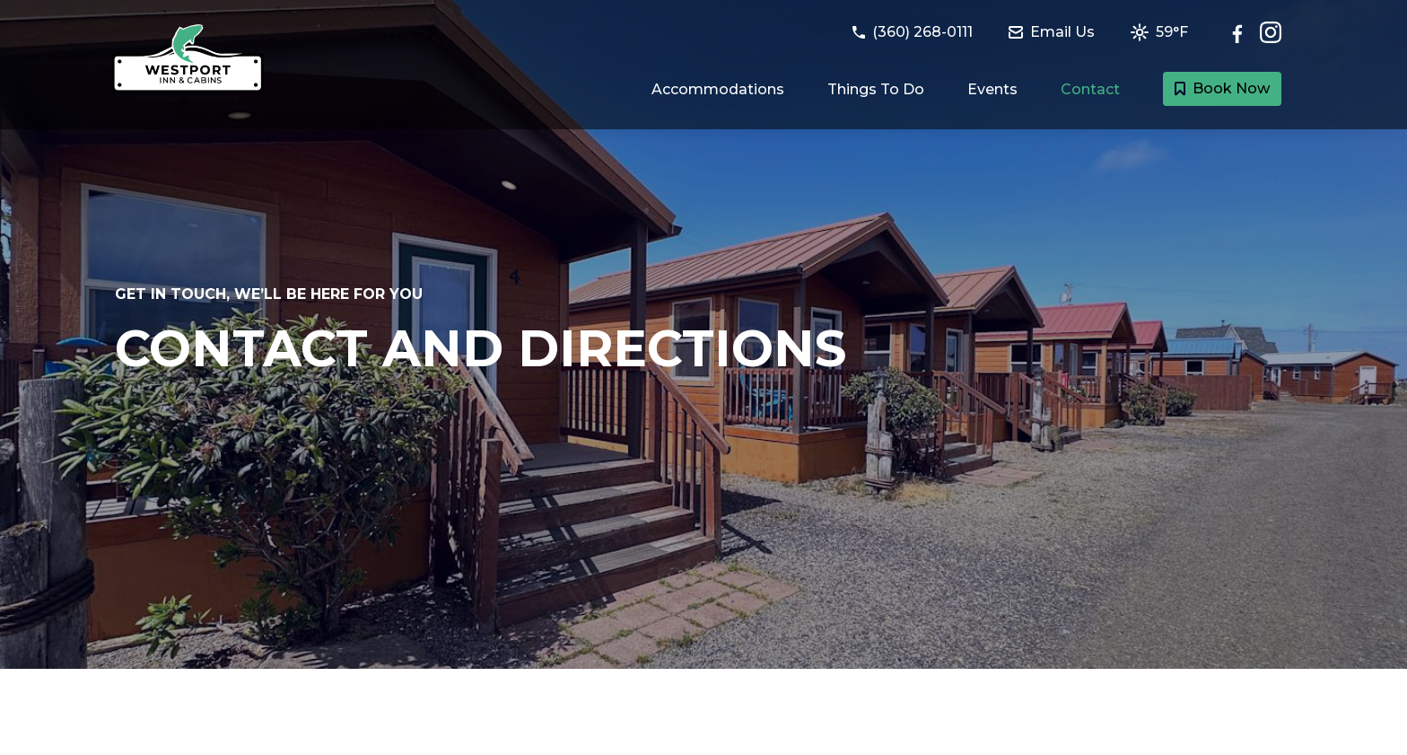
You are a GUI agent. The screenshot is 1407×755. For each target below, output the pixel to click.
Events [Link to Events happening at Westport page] (992, 89)
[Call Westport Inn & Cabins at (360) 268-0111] (923, 32)
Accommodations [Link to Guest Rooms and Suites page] (717, 89)
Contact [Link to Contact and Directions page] (1090, 89)
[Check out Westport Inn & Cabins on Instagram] (1270, 32)
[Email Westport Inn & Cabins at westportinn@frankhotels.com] (1062, 32)
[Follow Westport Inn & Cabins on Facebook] (1242, 32)
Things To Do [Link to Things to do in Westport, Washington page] (875, 89)
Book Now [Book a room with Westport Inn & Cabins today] (1222, 88)
